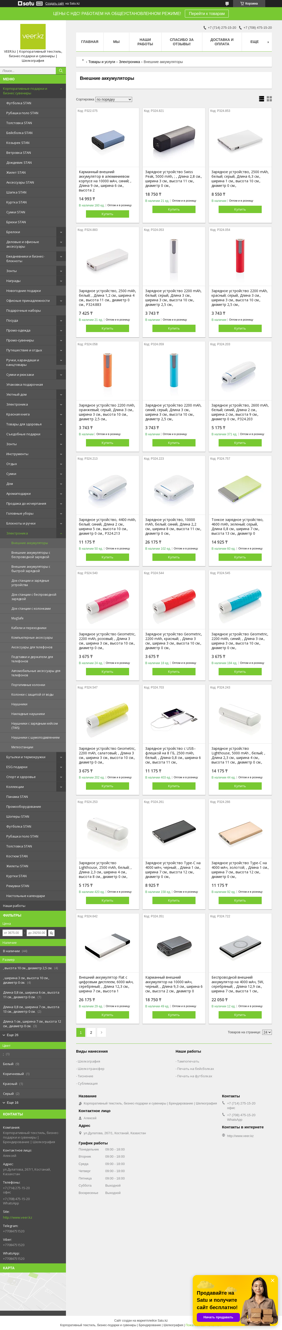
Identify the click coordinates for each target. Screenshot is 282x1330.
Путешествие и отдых (24, 350)
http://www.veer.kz (17, 1217)
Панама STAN (17, 796)
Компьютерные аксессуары (32, 637)
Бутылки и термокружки (25, 757)
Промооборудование (23, 806)
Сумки (11, 473)
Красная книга (18, 414)
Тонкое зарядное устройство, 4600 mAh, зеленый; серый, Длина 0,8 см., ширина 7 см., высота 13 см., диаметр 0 (237, 526)
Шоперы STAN (17, 816)
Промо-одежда (18, 330)
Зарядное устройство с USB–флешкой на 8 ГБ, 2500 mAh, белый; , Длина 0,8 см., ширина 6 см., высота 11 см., (173, 755)
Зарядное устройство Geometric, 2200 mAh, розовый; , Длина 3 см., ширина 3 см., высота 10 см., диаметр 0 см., (107, 641)
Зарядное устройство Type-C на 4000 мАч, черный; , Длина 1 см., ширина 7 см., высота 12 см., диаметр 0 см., (173, 870)
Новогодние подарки (23, 290)
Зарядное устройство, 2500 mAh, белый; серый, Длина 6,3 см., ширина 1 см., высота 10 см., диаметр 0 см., (240, 179)
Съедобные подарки (23, 434)
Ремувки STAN (17, 886)
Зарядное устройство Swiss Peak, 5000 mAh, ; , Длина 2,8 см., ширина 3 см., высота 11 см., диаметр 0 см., (173, 179)
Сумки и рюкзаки (20, 374)
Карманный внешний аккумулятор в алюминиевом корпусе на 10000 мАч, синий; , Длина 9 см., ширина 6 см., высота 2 (105, 181)
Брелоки (13, 232)
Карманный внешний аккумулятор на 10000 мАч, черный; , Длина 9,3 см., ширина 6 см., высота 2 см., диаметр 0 (174, 984)
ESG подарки (16, 767)
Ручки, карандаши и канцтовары (22, 362)
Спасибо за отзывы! (182, 42)
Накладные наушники (28, 714)
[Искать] (61, 70)
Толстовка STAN (19, 123)
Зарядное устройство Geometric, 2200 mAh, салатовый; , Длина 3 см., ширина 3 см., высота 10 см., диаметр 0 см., (107, 755)
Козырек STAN (17, 142)
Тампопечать (188, 1061)
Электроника (17, 404)
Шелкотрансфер (91, 1068)
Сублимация (88, 1083)
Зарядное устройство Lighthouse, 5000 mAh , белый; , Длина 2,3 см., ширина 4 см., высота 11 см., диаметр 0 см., (238, 755)
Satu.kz (162, 1320)
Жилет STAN (16, 172)
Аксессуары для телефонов (31, 647)
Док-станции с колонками (31, 608)
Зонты (11, 270)
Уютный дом (16, 394)
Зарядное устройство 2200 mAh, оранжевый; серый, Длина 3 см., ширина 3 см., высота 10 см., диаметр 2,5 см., (107, 412)
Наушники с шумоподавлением (35, 737)
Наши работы (14, 905)
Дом (9, 483)
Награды (13, 280)
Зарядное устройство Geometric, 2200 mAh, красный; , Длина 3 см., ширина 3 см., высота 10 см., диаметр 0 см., (173, 641)
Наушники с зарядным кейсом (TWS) (34, 725)
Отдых (11, 463)
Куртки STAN (16, 876)
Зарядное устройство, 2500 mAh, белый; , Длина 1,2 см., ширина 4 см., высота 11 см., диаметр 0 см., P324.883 (107, 298)
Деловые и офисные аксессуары (22, 244)
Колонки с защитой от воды (32, 694)
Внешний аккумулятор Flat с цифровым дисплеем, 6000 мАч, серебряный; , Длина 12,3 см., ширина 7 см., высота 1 (106, 984)
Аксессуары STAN (20, 182)
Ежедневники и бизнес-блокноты (25, 258)
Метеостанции (22, 747)
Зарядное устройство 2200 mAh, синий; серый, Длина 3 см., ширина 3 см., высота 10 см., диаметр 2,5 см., (173, 412)
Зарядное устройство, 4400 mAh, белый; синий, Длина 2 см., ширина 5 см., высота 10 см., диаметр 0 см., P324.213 (107, 526)
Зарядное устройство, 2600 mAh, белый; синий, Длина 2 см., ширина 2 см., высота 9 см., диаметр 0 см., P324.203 (240, 412)
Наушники (19, 704)
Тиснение (85, 1076)
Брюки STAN (16, 222)
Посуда (12, 320)
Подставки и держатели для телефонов (32, 659)
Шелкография (89, 1061)
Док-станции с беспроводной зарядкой (33, 596)
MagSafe (17, 618)
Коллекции (15, 786)
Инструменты (17, 454)
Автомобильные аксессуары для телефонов (35, 673)
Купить (107, 214)
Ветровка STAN (18, 152)
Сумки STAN (15, 212)
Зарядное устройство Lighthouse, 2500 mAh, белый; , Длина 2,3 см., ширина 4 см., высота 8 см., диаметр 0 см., (105, 870)
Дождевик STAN (19, 162)
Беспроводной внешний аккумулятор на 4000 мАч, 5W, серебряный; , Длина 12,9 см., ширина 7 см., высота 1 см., (237, 984)
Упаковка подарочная (24, 384)
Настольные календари (25, 895)
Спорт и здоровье (21, 776)
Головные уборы (19, 513)
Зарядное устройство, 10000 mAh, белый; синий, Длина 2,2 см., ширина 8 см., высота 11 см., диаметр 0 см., (173, 526)
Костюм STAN (17, 856)
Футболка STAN (18, 103)
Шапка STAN (16, 192)
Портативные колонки (28, 685)
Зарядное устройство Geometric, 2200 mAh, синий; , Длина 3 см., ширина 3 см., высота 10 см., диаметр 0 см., (239, 641)
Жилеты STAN (17, 866)
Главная (89, 42)
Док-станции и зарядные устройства (30, 582)
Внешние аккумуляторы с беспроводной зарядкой (30, 554)
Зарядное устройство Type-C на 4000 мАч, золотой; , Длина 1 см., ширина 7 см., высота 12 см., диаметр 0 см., (240, 870)
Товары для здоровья (24, 424)
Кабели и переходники (28, 628)
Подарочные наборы (23, 310)
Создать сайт (54, 3)
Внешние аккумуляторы (29, 543)
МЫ (116, 42)
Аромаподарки (18, 493)
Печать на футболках (194, 1076)
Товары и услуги (101, 62)
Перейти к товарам (207, 13)
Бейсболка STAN (19, 132)
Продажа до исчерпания (26, 503)
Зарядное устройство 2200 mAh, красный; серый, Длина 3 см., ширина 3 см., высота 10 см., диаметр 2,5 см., (239, 298)
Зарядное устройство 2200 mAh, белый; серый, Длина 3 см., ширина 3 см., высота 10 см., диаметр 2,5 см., (173, 298)
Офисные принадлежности (28, 300)
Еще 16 (13, 1102)
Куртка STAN (16, 202)
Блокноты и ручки (21, 523)
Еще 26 (13, 1035)
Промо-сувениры (20, 340)
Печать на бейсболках (195, 1068)
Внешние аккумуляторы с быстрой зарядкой (30, 568)
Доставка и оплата (222, 42)
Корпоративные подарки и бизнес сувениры (25, 90)
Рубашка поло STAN (22, 113)
